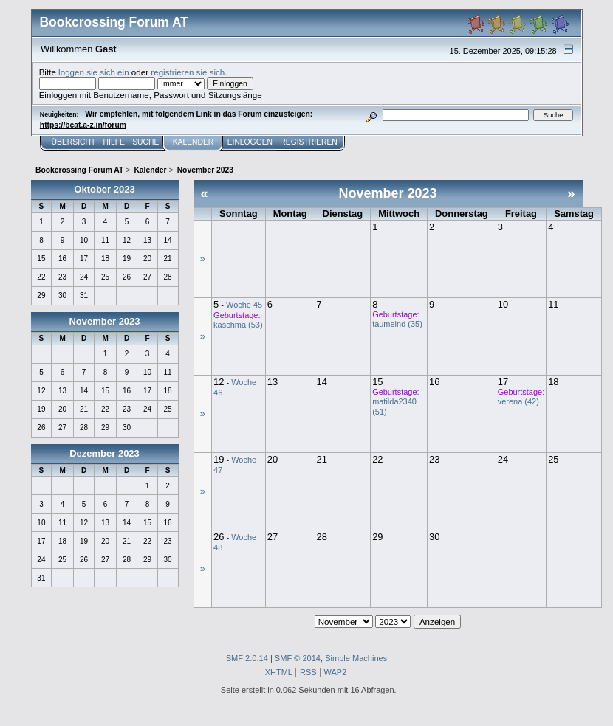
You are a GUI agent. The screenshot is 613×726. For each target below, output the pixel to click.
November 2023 (104, 321)
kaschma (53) (237, 324)
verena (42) (518, 401)
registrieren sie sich (188, 72)
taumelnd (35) (397, 323)
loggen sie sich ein (93, 72)
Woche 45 (244, 304)
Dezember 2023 (104, 453)
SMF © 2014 (298, 658)
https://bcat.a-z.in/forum (83, 125)
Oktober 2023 (104, 189)
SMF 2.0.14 (247, 658)
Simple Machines (356, 658)
